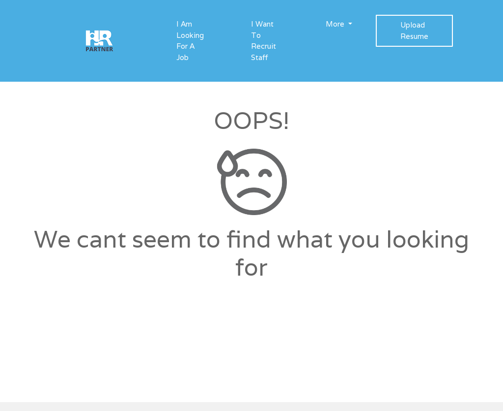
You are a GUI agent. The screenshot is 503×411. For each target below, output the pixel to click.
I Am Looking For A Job (190, 40)
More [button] (336, 24)
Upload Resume (414, 30)
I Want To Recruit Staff (263, 40)
